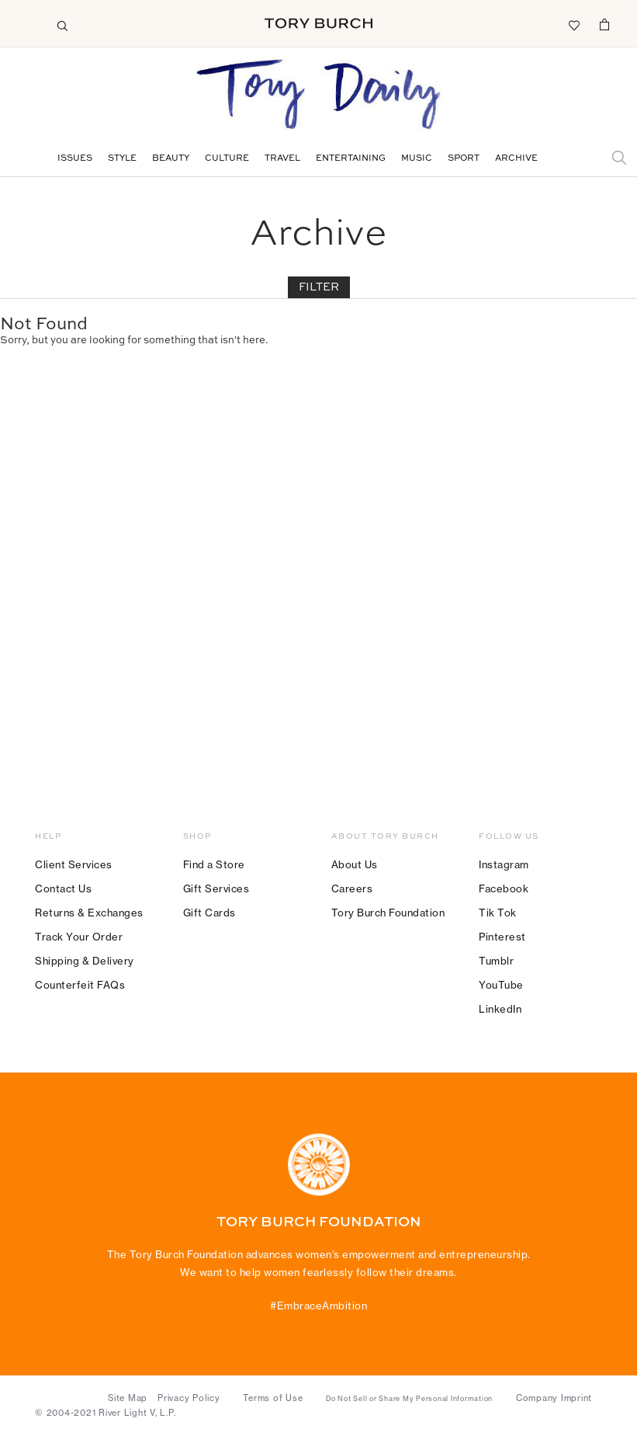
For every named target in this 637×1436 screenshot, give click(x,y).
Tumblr (496, 960)
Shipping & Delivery (84, 960)
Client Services (74, 864)
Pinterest (502, 936)
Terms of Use (273, 1398)
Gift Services (216, 888)
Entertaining (351, 159)
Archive (516, 159)
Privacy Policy (189, 1398)
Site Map (127, 1398)
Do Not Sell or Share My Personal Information (409, 1399)
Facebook (503, 888)
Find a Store (214, 864)
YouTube (501, 985)
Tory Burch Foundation (388, 912)
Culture (227, 159)
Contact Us (63, 888)
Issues (74, 159)
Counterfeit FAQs (80, 985)
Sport (463, 159)
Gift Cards (209, 912)
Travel (282, 159)
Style (122, 159)
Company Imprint (554, 1398)
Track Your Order (79, 936)
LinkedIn (500, 1009)
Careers (352, 888)
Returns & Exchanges (89, 912)
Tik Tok (498, 912)
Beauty (170, 159)
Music (416, 159)
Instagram (504, 864)
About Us (354, 864)
